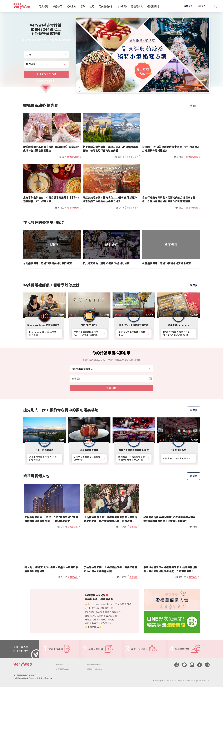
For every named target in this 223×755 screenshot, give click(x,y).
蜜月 (92, 6)
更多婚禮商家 (106, 6)
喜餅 (82, 6)
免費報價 (111, 388)
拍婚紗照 (57, 6)
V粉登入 (202, 6)
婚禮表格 (193, 577)
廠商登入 (188, 6)
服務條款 (59, 664)
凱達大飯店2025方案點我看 (177, 458)
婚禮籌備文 (137, 6)
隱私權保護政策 (94, 664)
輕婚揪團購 (153, 6)
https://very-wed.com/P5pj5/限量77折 (110, 604)
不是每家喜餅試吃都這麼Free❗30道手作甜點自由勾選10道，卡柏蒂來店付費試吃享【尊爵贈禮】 (88, 334)
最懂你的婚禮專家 (95, 669)
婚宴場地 (43, 6)
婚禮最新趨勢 (73, 156)
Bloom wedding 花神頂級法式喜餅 (42, 334)
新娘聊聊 (122, 6)
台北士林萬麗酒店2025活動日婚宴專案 (43, 458)
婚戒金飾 (71, 6)
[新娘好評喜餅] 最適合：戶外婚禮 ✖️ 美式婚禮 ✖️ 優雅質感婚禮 (177, 334)
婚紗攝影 (133, 526)
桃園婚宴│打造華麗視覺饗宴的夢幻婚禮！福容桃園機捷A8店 (131, 458)
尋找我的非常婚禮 (46, 74)
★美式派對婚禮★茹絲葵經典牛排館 (87, 458)
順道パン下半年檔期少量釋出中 (131, 334)
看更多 (193, 105)
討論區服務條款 (62, 669)
